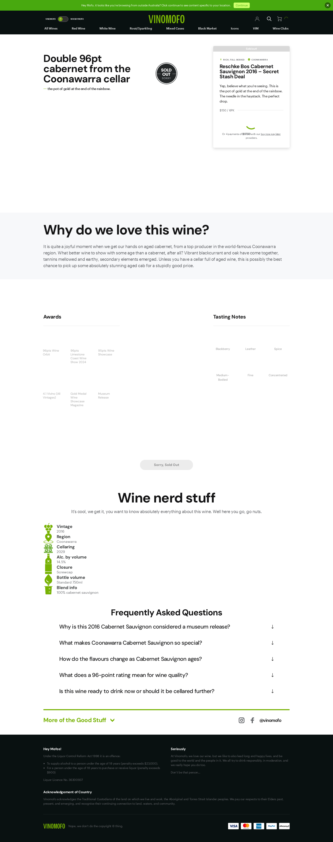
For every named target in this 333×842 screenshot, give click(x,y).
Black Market (207, 28)
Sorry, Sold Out (166, 465)
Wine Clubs (281, 28)
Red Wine (78, 28)
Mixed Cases (175, 28)
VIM (255, 28)
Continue (242, 5)
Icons (235, 28)
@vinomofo (270, 720)
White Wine (107, 28)
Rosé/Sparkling (141, 28)
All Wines (51, 28)
